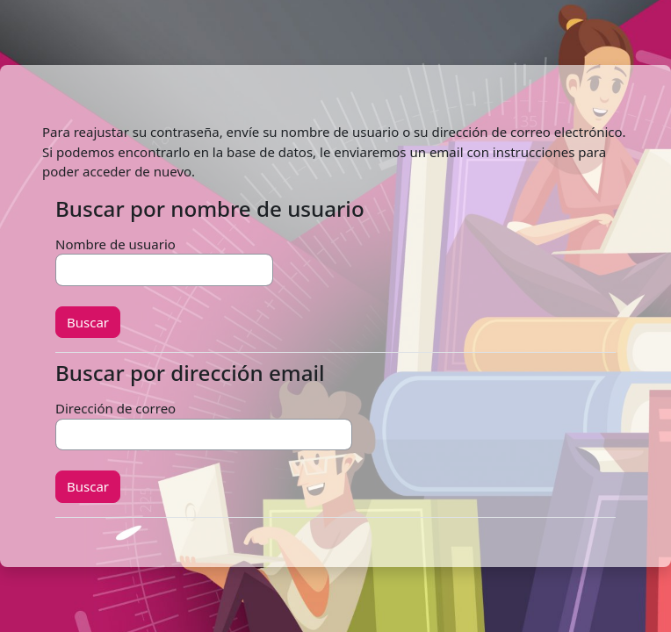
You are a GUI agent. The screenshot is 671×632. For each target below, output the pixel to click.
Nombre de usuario (115, 244)
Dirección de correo (115, 408)
